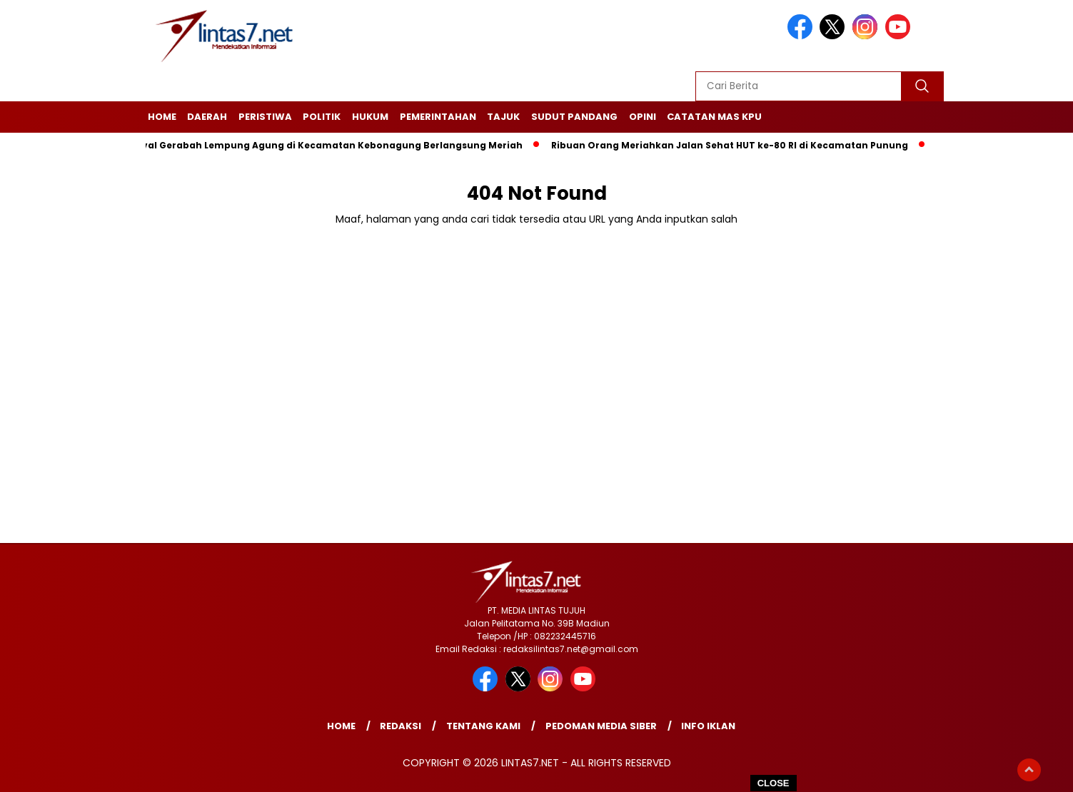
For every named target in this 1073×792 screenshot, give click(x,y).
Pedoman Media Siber (601, 726)
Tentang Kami (483, 726)
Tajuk (503, 116)
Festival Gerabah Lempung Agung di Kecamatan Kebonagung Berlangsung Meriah (324, 145)
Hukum (370, 116)
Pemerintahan (438, 116)
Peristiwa (265, 116)
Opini (642, 116)
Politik (322, 116)
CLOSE (773, 783)
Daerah (207, 116)
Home (162, 116)
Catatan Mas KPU (714, 116)
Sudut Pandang (574, 116)
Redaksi (400, 726)
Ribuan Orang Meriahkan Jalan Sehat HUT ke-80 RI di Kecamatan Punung (733, 145)
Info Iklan (708, 726)
